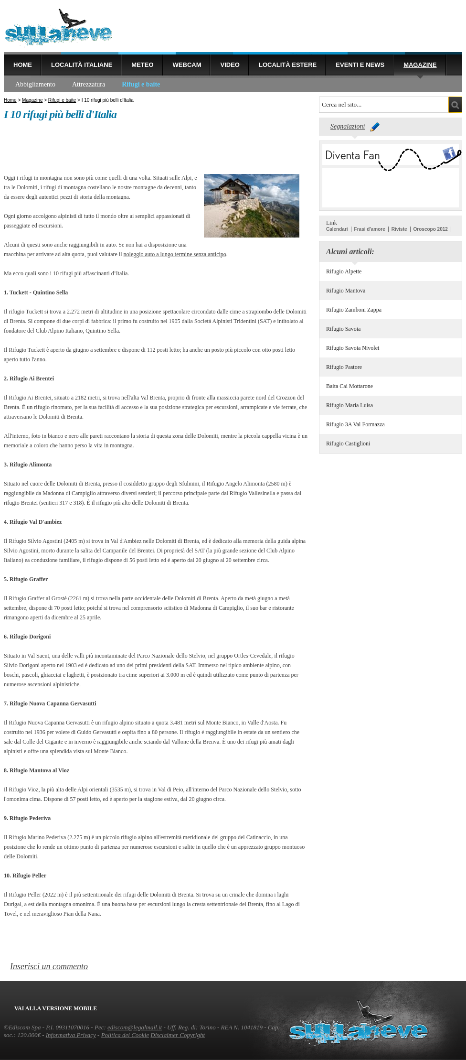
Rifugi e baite (141, 84)
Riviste (399, 229)
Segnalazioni (347, 126)
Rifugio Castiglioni (348, 443)
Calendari (337, 229)
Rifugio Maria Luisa (349, 405)
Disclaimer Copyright (177, 1034)
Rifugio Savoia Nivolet (352, 348)
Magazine (419, 64)
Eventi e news (360, 64)
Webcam (187, 64)
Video (229, 64)
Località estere (288, 64)
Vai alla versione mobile (55, 1008)
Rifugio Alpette (343, 271)
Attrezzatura (88, 84)
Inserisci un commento (49, 966)
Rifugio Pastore (344, 367)
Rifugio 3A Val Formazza (355, 424)
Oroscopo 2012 (430, 229)
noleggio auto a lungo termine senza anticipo (175, 254)
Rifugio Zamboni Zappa (353, 309)
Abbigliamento (35, 84)
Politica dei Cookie (125, 1034)
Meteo (142, 64)
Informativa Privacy (71, 1034)
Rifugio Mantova (345, 290)
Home (22, 64)
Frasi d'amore (369, 229)
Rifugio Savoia (343, 328)
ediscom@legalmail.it (134, 1027)
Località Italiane (81, 64)
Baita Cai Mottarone (349, 386)
